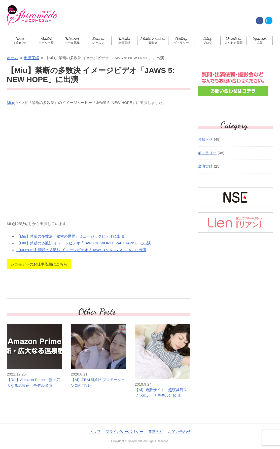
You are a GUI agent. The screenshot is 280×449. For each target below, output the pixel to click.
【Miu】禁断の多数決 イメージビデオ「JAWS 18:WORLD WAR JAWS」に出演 (83, 243)
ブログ (207, 40)
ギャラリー (181, 40)
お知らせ (20, 40)
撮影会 (152, 40)
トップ (95, 431)
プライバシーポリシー (124, 431)
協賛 (260, 40)
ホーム (12, 58)
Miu (10, 102)
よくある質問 (234, 40)
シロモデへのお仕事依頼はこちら (39, 264)
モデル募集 (72, 40)
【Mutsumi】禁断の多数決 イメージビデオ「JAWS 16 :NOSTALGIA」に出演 (81, 250)
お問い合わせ (179, 431)
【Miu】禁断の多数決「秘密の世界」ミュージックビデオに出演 (70, 236)
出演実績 (124, 40)
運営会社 (155, 431)
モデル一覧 (46, 40)
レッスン (98, 40)
